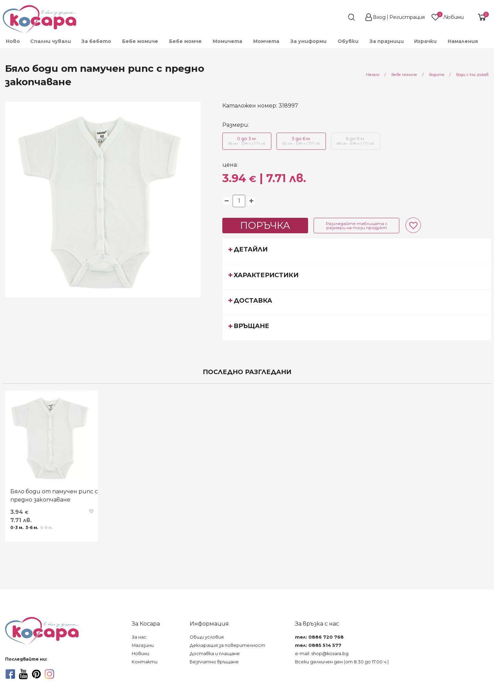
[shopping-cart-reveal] (479, 17)
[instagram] (49, 674)
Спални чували (50, 41)
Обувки (348, 41)
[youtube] (23, 674)
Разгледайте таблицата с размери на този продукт (356, 225)
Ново (13, 41)
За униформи (308, 41)
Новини (140, 653)
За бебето (96, 41)
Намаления (463, 41)
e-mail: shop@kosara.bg (322, 653)
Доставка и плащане (215, 653)
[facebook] (10, 674)
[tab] (356, 250)
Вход (379, 17)
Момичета (227, 41)
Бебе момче (185, 41)
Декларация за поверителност (227, 645)
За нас (139, 637)
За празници (386, 41)
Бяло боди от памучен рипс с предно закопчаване (54, 495)
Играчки (425, 41)
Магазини (143, 645)
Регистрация (407, 17)
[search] (339, 17)
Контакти (144, 661)
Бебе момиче (140, 41)
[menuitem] (12, 41)
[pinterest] (36, 674)
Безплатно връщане (214, 661)
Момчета (266, 41)
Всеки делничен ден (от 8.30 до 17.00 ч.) (342, 661)
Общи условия (207, 637)
